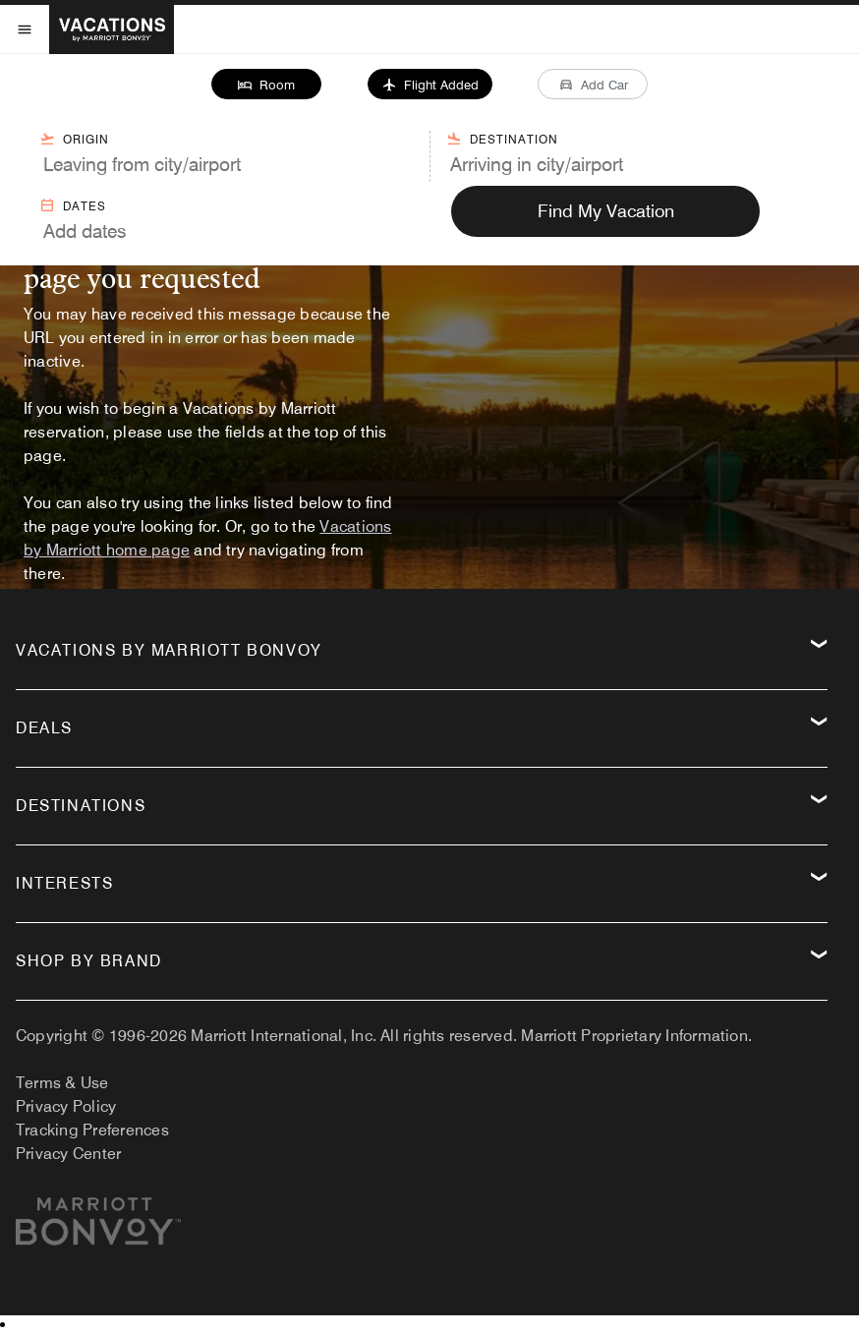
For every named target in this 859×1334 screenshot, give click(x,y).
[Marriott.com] (98, 1228)
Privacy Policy (66, 1106)
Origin (74, 138)
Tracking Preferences (92, 1130)
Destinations (80, 805)
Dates (72, 205)
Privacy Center (68, 1153)
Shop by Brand (89, 961)
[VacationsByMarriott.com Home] (111, 29)
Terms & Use (62, 1082)
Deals (44, 728)
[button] (266, 84)
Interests (64, 883)
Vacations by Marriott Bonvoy (169, 650)
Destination (502, 138)
